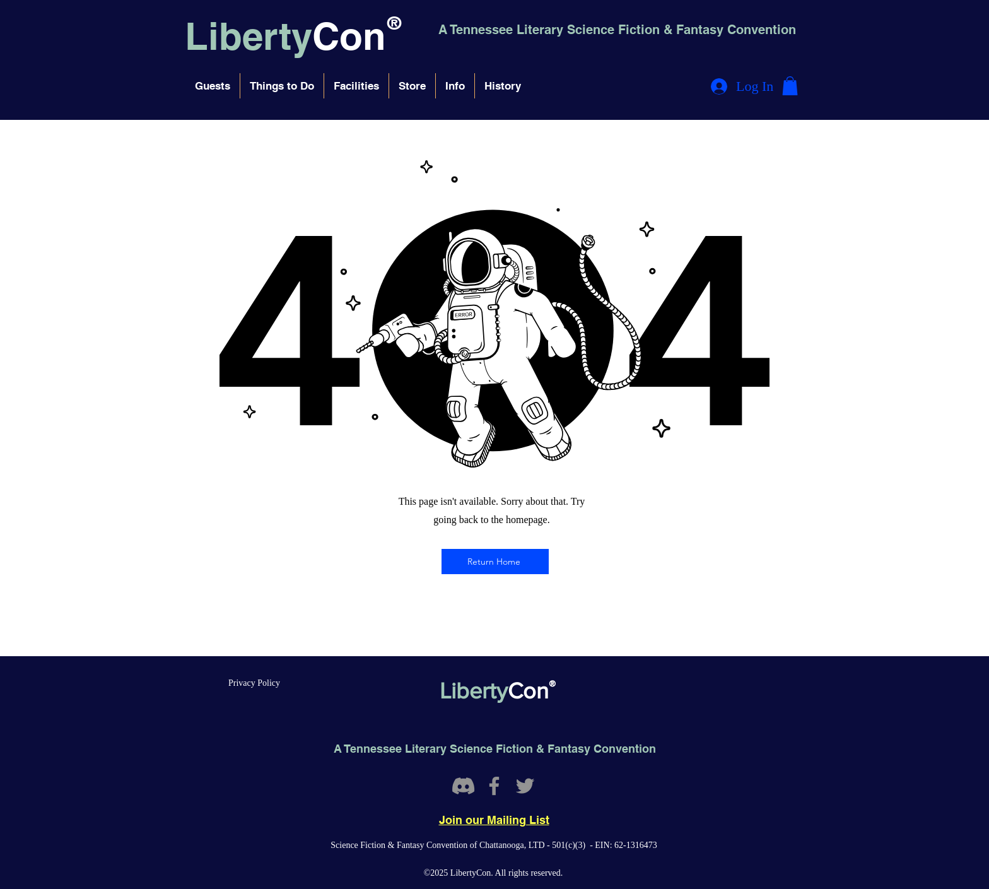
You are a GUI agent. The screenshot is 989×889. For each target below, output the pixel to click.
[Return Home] (495, 561)
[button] (212, 85)
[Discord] (463, 786)
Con (349, 36)
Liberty (248, 36)
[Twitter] (525, 786)
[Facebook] (494, 786)
